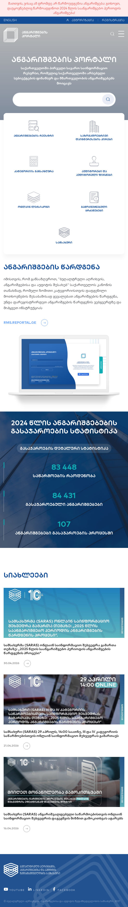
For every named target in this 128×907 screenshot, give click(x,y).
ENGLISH (10, 20)
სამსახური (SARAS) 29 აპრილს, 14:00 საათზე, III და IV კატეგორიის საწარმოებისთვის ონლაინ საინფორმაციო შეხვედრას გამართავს (61, 733)
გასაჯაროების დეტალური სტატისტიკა (64, 448)
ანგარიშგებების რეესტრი (34, 129)
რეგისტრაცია (113, 20)
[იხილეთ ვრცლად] (25, 663)
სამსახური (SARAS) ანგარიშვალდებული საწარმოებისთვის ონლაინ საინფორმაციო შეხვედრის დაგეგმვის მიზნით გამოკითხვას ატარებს (63, 816)
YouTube (14, 890)
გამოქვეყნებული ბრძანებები (94, 202)
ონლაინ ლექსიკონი (34, 200)
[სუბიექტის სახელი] (64, 100)
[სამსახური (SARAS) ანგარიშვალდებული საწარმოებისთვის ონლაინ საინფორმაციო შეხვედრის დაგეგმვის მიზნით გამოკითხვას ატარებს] (64, 782)
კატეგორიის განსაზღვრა (34, 164)
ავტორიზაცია (80, 20)
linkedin (38, 890)
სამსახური (64, 235)
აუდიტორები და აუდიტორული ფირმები (94, 166)
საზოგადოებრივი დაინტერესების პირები (94, 131)
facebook (63, 890)
